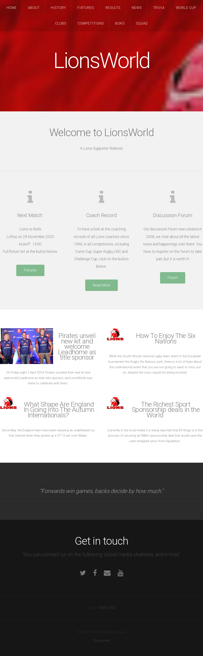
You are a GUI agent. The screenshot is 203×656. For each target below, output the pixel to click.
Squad (142, 23)
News (137, 8)
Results (113, 8)
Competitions (91, 23)
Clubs (60, 23)
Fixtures (85, 8)
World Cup (186, 8)
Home (12, 8)
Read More (101, 285)
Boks (120, 23)
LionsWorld (101, 61)
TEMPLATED (107, 608)
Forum (172, 277)
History (58, 8)
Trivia (159, 8)
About (34, 8)
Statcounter (101, 640)
